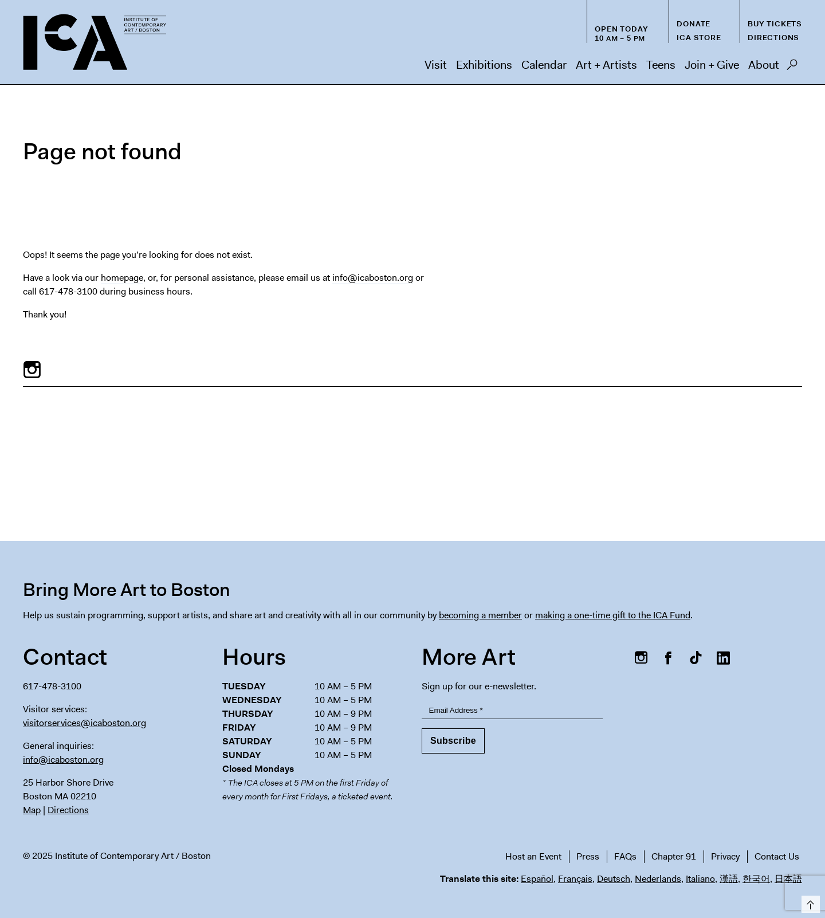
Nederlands (658, 879)
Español (537, 879)
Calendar (544, 64)
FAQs (625, 856)
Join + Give (712, 64)
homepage (122, 278)
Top (809, 902)
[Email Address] (512, 711)
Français (575, 879)
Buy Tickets (775, 24)
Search (792, 67)
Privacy (725, 856)
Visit (436, 64)
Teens (660, 64)
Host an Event (533, 856)
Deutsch (613, 879)
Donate (693, 24)
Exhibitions (484, 64)
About (763, 64)
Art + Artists (606, 64)
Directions (773, 37)
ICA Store (699, 37)
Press (587, 856)
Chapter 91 (673, 856)
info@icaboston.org (372, 278)
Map (32, 810)
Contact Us (777, 856)
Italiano (700, 879)
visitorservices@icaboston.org (84, 723)
